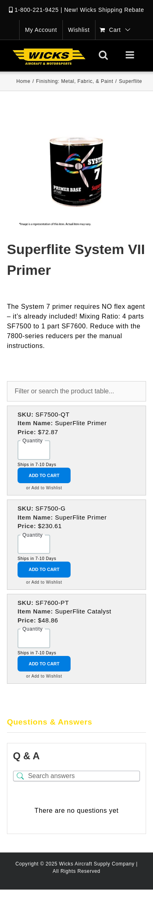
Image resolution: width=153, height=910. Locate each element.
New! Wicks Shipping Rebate (104, 10)
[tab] (76, 722)
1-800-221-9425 (37, 10)
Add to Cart (44, 475)
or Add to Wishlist (44, 488)
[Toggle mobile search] (103, 55)
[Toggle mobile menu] (131, 55)
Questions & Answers (49, 722)
